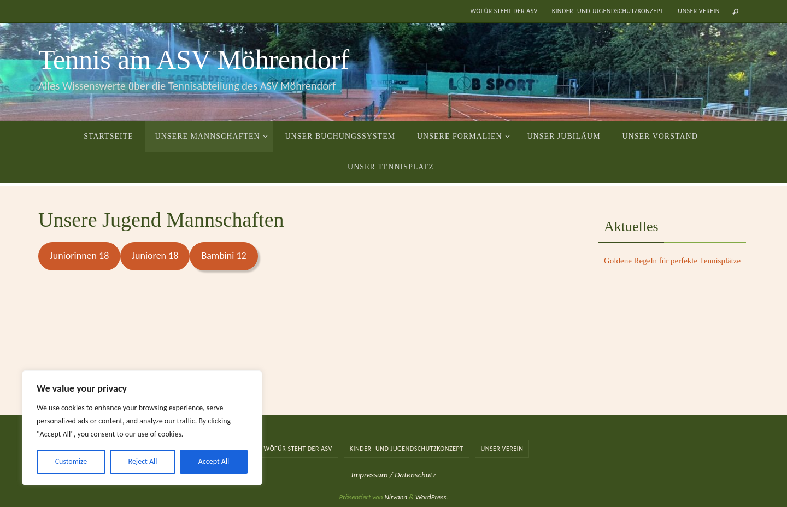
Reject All (142, 461)
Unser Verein (699, 11)
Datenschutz (415, 475)
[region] (142, 427)
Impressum (370, 475)
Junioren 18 (155, 256)
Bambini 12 (223, 256)
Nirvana (395, 497)
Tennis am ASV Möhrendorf (193, 59)
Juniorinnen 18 (79, 256)
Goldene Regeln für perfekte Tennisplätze (672, 260)
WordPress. (431, 497)
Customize (71, 461)
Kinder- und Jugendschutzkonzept (608, 11)
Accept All (214, 461)
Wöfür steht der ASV (503, 11)
